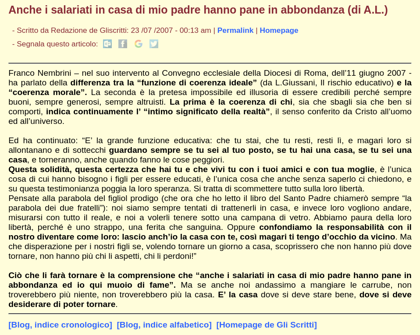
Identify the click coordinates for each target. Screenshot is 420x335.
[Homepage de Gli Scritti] (267, 324)
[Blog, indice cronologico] (60, 324)
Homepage (279, 30)
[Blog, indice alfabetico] (164, 324)
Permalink (235, 30)
